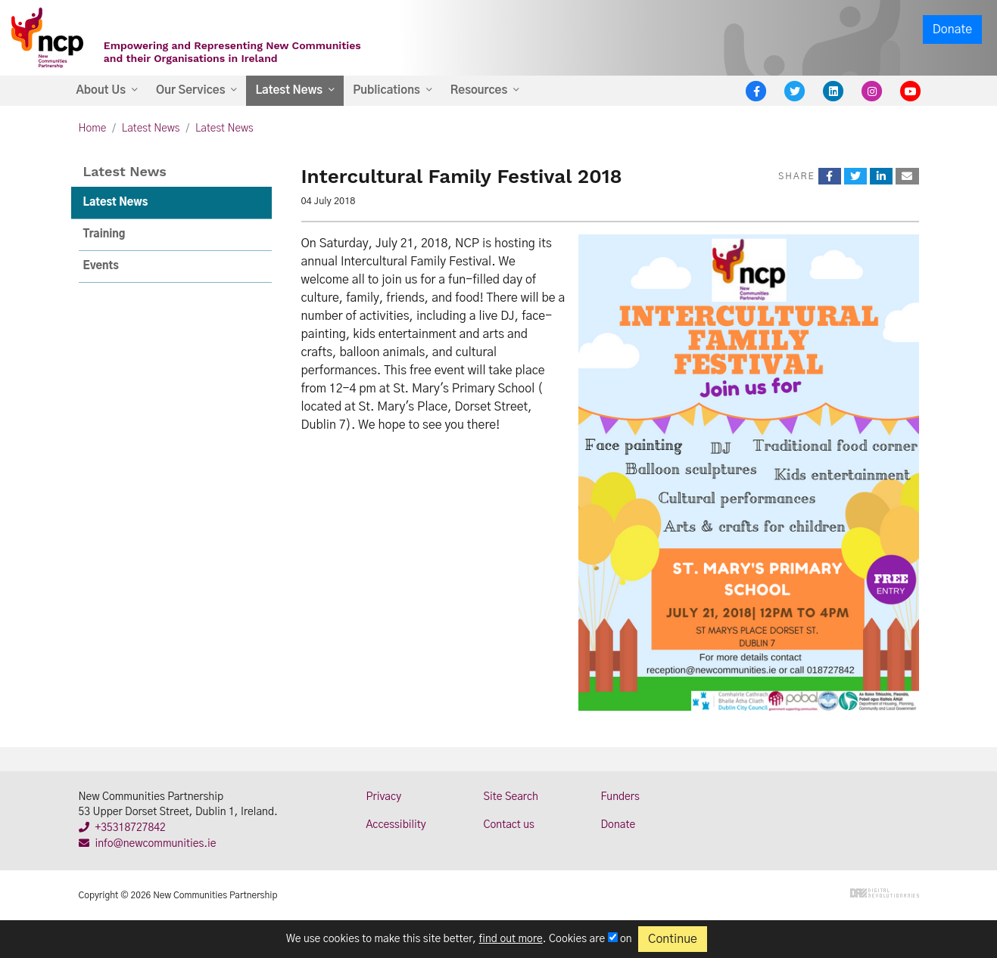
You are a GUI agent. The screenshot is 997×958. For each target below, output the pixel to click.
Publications (386, 90)
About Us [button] (101, 90)
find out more (511, 939)
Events (101, 266)
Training (104, 234)
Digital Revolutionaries (884, 893)
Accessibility (396, 825)
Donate (952, 29)
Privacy (384, 797)
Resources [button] (478, 90)
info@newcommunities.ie (148, 844)
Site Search (511, 797)
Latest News (151, 128)
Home (93, 128)
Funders (620, 797)
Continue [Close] (672, 939)
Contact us (509, 825)
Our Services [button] (190, 90)
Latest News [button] (288, 90)
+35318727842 (122, 828)
